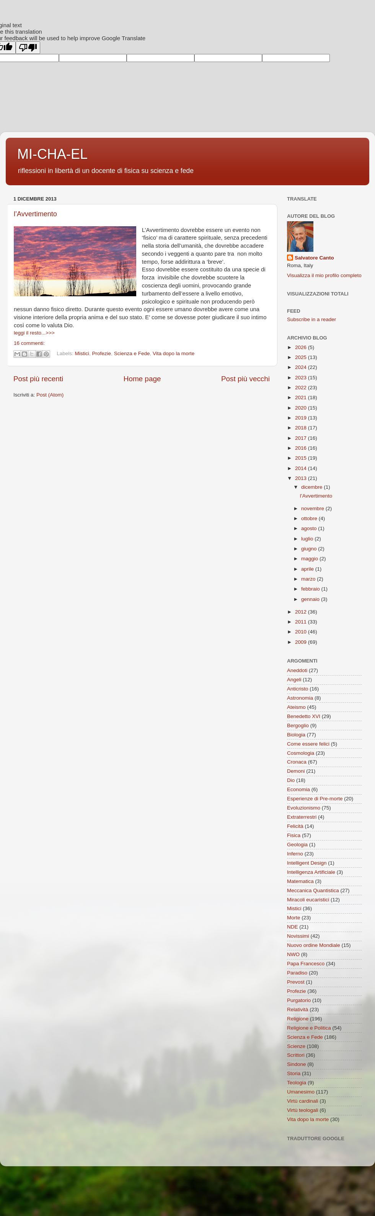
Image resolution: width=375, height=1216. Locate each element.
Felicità (295, 826)
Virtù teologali (302, 1110)
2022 (301, 387)
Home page (142, 379)
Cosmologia (300, 753)
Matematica (300, 881)
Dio (291, 780)
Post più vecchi (245, 379)
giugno (309, 549)
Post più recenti (38, 379)
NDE (292, 927)
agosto (309, 528)
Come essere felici (308, 744)
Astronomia (300, 698)
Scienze (296, 1046)
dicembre (312, 487)
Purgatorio (299, 1000)
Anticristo (297, 689)
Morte (293, 918)
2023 (301, 377)
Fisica (293, 835)
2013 (301, 478)
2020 (301, 408)
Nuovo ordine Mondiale (313, 945)
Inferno (295, 854)
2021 (301, 397)
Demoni (296, 771)
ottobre (310, 518)
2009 (301, 642)
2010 (301, 632)
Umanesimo (301, 1092)
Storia (293, 1073)
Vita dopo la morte (173, 353)
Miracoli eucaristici (308, 900)
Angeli (294, 679)
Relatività (297, 1009)
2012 (301, 612)
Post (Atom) (50, 395)
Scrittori (296, 1055)
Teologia (296, 1082)
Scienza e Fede (132, 353)
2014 (301, 468)
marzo (309, 579)
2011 (301, 622)
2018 (301, 428)
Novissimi (298, 936)
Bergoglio (298, 725)
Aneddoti (297, 670)
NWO (293, 954)
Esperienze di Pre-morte (315, 798)
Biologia (296, 735)
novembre (313, 508)
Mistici (82, 353)
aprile (308, 569)
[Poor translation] (28, 47)
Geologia (297, 844)
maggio (310, 558)
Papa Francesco (305, 963)
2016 (301, 448)
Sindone (296, 1064)
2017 (301, 438)
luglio (308, 539)
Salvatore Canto (314, 258)
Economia (298, 789)
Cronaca (297, 762)
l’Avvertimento (35, 214)
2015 (301, 458)
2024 (301, 367)
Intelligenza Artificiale (311, 872)
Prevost (296, 982)
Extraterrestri (301, 817)
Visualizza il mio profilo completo (324, 275)
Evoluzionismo (303, 808)
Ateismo (296, 707)
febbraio (311, 589)
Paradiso (297, 973)
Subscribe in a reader (311, 319)
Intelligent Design (307, 863)
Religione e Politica (309, 1028)
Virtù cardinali (302, 1101)
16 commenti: (29, 343)
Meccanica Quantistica (313, 890)
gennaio (311, 599)
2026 (301, 347)
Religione (297, 1019)
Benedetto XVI (303, 716)
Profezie (101, 353)
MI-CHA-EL (52, 154)
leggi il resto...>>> (34, 333)
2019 (301, 418)
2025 (301, 357)
